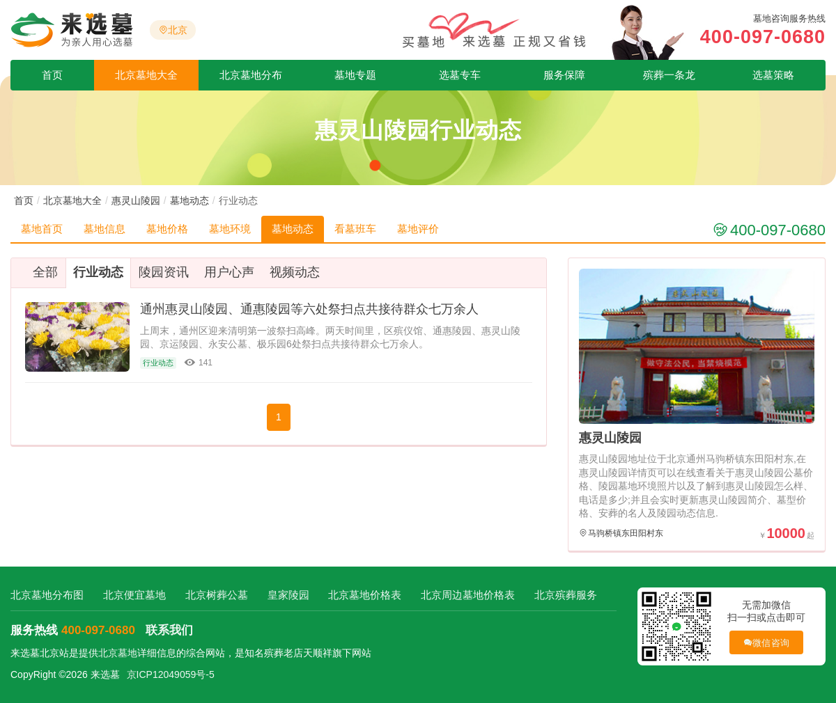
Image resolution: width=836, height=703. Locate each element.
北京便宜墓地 (134, 595)
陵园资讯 (164, 272)
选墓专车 (460, 75)
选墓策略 (773, 75)
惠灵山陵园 (135, 200)
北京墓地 (117, 652)
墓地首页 (42, 229)
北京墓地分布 (250, 75)
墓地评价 (418, 229)
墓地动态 (189, 200)
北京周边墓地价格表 (468, 595)
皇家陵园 (288, 595)
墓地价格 (167, 229)
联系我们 (169, 630)
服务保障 (564, 75)
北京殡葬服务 (565, 595)
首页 (52, 75)
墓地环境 (230, 229)
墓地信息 (104, 229)
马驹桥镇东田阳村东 (625, 533)
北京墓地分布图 (47, 595)
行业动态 (98, 272)
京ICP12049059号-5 (171, 674)
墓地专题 (355, 75)
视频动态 (295, 272)
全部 (45, 272)
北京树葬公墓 (216, 595)
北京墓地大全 (146, 75)
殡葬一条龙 (669, 75)
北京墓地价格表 (364, 595)
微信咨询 (766, 642)
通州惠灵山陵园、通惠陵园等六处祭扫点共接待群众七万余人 (309, 309)
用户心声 (229, 272)
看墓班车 (355, 229)
